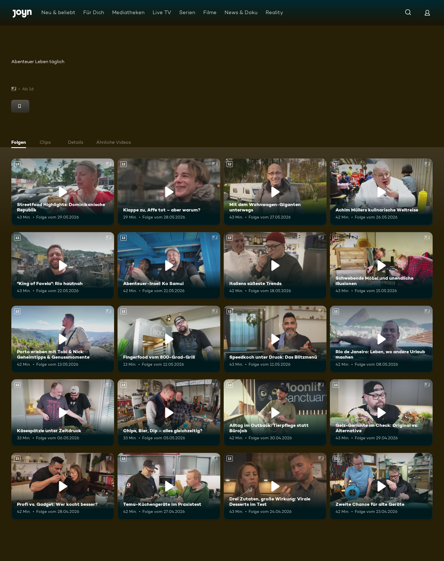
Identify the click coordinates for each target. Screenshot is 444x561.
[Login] (427, 13)
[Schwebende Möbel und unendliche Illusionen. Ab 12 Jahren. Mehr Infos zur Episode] (381, 265)
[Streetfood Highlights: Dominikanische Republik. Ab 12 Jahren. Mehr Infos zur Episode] (62, 192)
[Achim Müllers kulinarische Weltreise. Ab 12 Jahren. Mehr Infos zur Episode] (381, 192)
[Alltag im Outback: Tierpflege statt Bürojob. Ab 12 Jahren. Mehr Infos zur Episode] (275, 412)
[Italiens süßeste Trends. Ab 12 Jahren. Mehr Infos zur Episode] (275, 265)
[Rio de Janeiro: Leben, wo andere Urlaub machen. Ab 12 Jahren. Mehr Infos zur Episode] (381, 339)
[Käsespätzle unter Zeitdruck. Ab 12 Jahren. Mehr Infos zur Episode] (62, 412)
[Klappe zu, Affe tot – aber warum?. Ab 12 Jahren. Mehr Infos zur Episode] (169, 192)
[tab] (20, 143)
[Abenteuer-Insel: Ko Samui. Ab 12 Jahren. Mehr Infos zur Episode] (169, 265)
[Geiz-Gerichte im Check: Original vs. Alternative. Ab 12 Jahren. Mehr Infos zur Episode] (381, 412)
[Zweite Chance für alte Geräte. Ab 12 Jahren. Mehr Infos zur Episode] (381, 486)
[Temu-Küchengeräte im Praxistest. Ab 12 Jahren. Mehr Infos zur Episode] (169, 486)
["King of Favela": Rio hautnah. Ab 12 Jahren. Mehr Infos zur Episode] (62, 265)
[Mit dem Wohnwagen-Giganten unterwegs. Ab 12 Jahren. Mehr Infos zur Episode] (275, 192)
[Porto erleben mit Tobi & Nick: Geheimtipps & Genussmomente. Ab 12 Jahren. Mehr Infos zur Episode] (62, 339)
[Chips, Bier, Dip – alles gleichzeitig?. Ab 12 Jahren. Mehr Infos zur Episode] (169, 412)
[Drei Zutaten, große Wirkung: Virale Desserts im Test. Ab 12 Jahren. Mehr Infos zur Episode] (275, 486)
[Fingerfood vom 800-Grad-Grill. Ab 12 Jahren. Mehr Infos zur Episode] (169, 339)
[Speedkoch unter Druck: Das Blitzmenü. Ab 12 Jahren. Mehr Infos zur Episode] (275, 339)
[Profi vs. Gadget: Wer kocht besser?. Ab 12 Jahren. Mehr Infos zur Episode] (62, 486)
